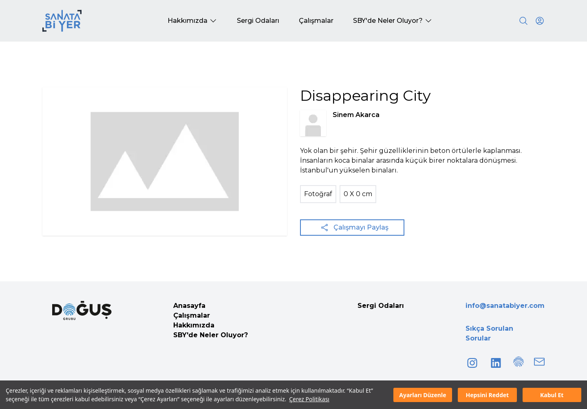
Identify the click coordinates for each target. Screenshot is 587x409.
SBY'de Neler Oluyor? (210, 335)
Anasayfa (189, 306)
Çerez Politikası (309, 399)
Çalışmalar (191, 315)
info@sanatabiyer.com (505, 306)
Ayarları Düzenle (422, 395)
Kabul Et (551, 395)
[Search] (523, 21)
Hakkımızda (193, 325)
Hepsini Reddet (487, 395)
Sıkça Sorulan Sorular (489, 333)
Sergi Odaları (380, 306)
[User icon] (540, 21)
